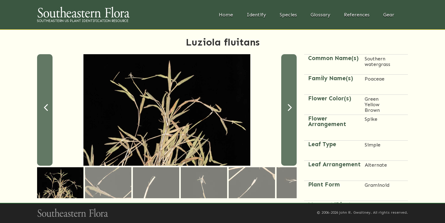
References (357, 15)
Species (288, 15)
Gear (388, 15)
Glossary (320, 15)
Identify (256, 15)
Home (226, 15)
